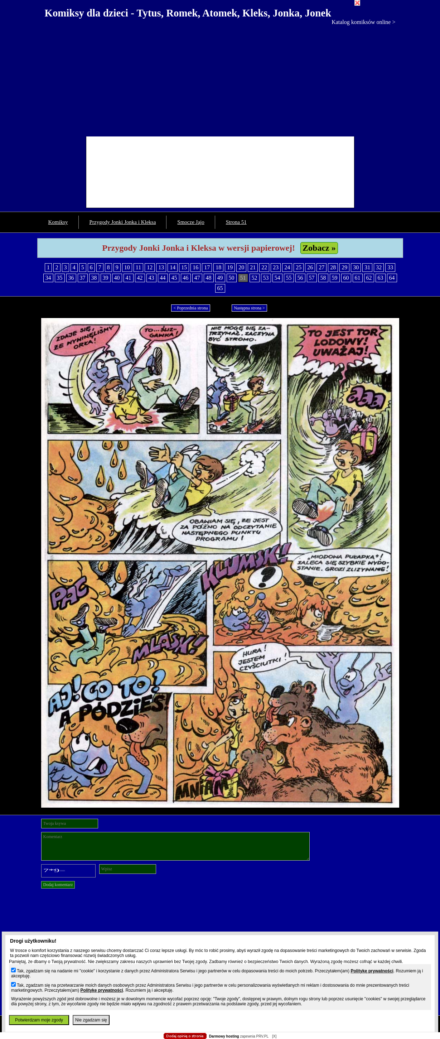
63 (380, 278)
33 (390, 267)
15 (184, 267)
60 (346, 278)
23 (276, 267)
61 (358, 278)
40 (117, 278)
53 (266, 278)
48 (209, 278)
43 (151, 278)
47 (197, 278)
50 (231, 278)
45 (174, 278)
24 (287, 267)
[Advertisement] (220, 79)
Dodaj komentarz (58, 884)
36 (71, 278)
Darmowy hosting (224, 1036)
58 (323, 278)
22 (264, 267)
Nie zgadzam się (91, 1020)
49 (220, 278)
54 (277, 278)
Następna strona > (249, 308)
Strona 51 (236, 222)
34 (48, 278)
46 (186, 278)
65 (220, 288)
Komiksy (58, 222)
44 (163, 278)
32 (379, 267)
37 (83, 278)
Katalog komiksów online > (363, 22)
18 (218, 267)
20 (241, 267)
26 (310, 267)
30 (356, 267)
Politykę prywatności (371, 970)
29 (344, 267)
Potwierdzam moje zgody (39, 1020)
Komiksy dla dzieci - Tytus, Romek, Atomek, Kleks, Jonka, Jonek (188, 13)
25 (298, 267)
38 (94, 278)
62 (369, 278)
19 (230, 267)
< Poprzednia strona (190, 308)
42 (140, 278)
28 (333, 267)
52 (254, 278)
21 (253, 267)
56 (300, 278)
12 (150, 267)
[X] (274, 1036)
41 (128, 278)
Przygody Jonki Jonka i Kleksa (123, 222)
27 (321, 267)
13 (161, 267)
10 (127, 267)
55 (289, 278)
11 (138, 267)
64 (392, 278)
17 (207, 267)
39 (105, 278)
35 (60, 278)
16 (195, 267)
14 (172, 267)
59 (335, 278)
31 (367, 267)
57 (312, 278)
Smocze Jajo (190, 222)
